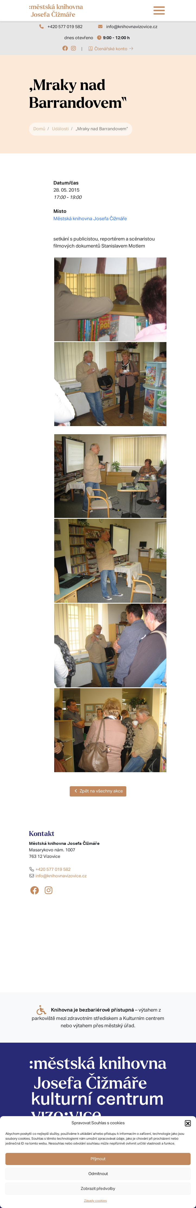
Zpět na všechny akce (98, 791)
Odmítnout (98, 1174)
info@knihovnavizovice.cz (131, 27)
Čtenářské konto (111, 49)
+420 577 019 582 (64, 27)
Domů (39, 129)
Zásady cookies (95, 1201)
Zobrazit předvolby (98, 1189)
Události (60, 129)
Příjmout (98, 1159)
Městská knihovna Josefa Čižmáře (90, 218)
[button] (188, 1123)
